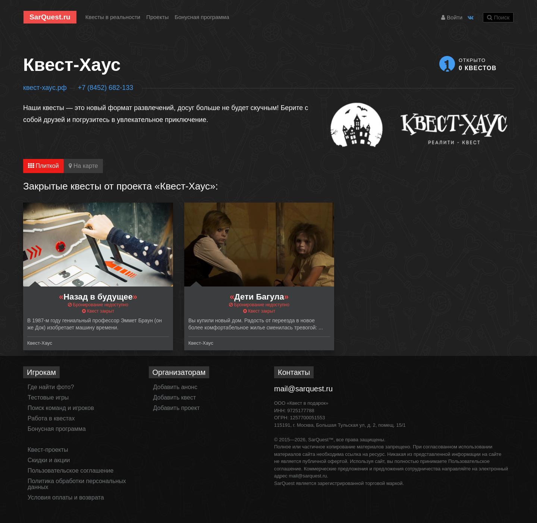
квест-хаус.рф (45, 87)
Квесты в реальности (112, 17)
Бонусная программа (202, 17)
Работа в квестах (51, 418)
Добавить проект (176, 408)
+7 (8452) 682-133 (106, 87)
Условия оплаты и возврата (66, 497)
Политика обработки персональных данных (77, 484)
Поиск (498, 17)
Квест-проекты (48, 450)
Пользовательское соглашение (70, 470)
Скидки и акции (49, 460)
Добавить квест (174, 397)
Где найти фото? (51, 387)
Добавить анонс (175, 387)
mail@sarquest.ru (303, 389)
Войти (451, 17)
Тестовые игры (48, 397)
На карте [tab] (83, 166)
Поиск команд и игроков (61, 408)
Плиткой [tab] (43, 166)
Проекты (157, 17)
